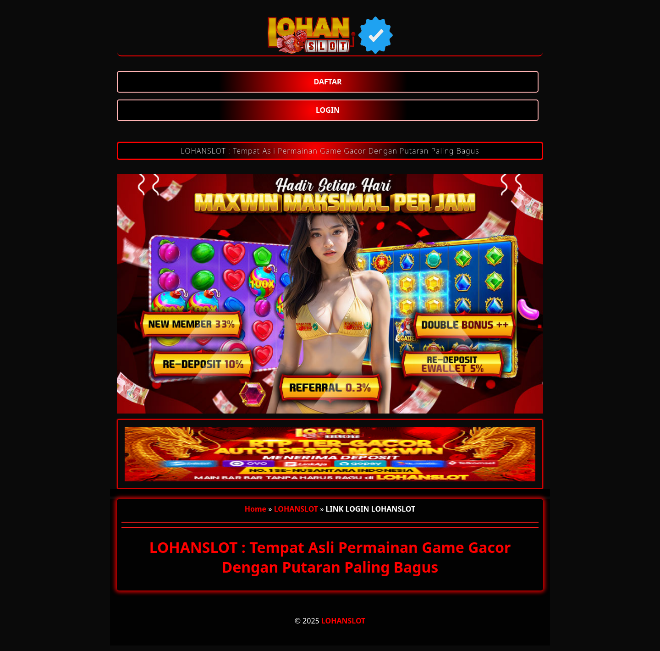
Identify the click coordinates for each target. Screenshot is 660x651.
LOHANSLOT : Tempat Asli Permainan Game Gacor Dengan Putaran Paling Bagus (330, 151)
